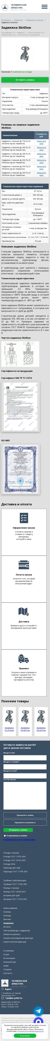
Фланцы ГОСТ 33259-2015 (14, 891)
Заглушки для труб (11, 895)
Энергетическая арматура (14, 942)
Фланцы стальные (11, 888)
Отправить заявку (18, 830)
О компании (8, 950)
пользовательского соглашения (19, 839)
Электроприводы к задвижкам (16, 930)
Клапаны (7, 912)
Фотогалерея (9, 958)
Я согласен (25, 1036)
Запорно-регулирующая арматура (18, 938)
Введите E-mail (10, 770)
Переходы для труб (11, 868)
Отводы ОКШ (9, 864)
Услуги (6, 954)
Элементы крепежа (11, 934)
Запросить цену (41, 142)
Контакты (7, 973)
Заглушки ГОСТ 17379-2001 (15, 899)
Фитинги (7, 927)
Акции (5, 965)
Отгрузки (7, 969)
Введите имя (9, 753)
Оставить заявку (25, 79)
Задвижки (8, 923)
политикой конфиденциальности (31, 1031)
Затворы (7, 915)
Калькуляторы (9, 962)
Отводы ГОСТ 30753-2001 (14, 860)
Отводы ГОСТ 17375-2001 (14, 856)
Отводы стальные (11, 853)
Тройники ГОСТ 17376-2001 (15, 884)
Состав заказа (9, 779)
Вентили (7, 919)
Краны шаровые (10, 908)
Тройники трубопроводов (14, 880)
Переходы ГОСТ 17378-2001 (15, 871)
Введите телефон (11, 761)
